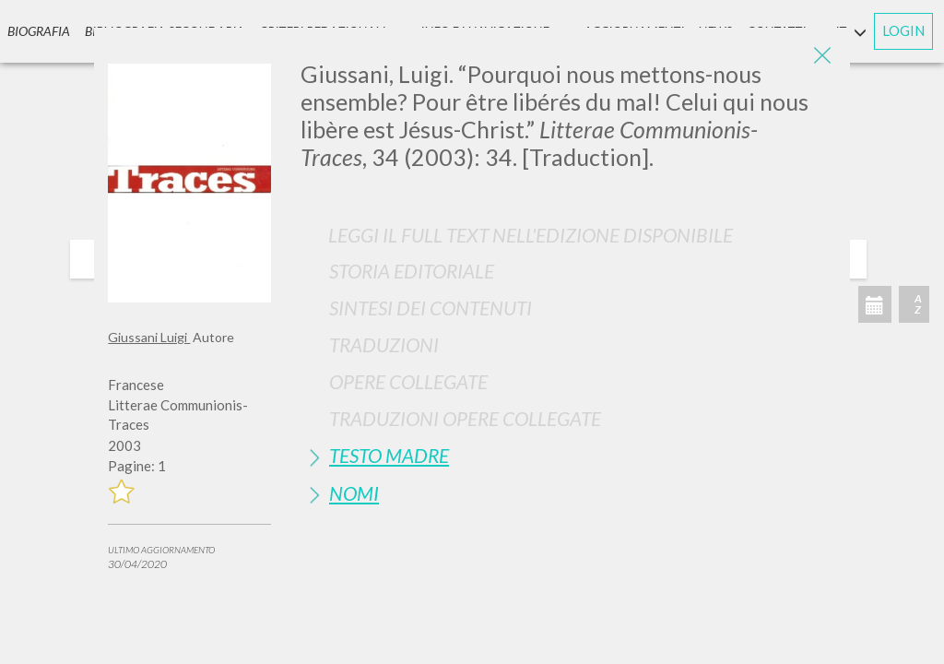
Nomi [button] (354, 493)
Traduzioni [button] (384, 344)
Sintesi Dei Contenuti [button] (430, 307)
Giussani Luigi (149, 337)
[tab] (568, 270)
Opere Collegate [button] (408, 381)
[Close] (822, 55)
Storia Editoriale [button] (411, 270)
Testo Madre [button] (389, 455)
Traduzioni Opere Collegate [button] (465, 418)
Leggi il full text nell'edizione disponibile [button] (530, 234)
